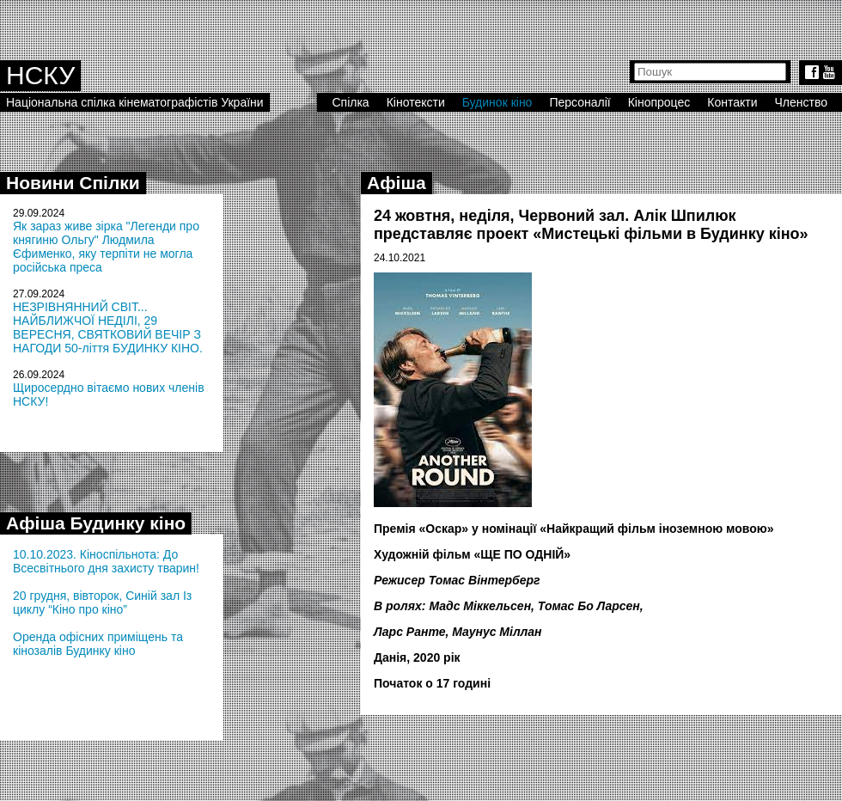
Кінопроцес (659, 102)
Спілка (350, 102)
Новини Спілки (73, 183)
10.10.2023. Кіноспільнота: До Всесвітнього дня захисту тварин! (106, 561)
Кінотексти (416, 102)
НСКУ (40, 75)
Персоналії (579, 102)
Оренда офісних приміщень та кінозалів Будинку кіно (98, 643)
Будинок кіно (497, 102)
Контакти (732, 102)
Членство (801, 102)
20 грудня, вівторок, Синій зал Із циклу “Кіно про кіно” (102, 602)
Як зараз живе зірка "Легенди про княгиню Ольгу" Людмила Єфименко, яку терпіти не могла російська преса (106, 246)
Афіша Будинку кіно (96, 523)
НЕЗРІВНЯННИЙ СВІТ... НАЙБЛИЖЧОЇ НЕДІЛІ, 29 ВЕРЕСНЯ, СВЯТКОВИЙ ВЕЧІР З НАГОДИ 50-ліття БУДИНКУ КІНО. (108, 327)
